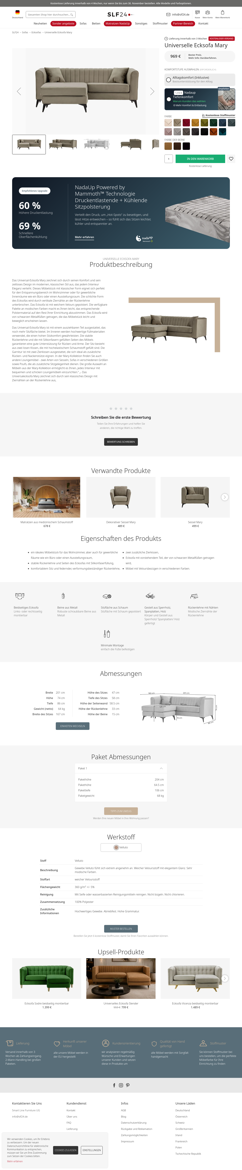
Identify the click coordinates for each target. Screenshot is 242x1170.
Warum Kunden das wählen (189, 101)
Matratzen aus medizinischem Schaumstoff (47, 522)
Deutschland (182, 1110)
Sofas (83, 23)
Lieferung (72, 1129)
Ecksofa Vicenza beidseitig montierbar (195, 1003)
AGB (123, 1110)
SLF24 (15, 32)
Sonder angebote (63, 23)
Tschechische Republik (188, 1153)
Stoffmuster (160, 23)
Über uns (72, 1116)
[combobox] (50, 14)
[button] (19, 91)
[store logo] (121, 14)
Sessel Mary (195, 522)
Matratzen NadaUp (118, 23)
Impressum (127, 1141)
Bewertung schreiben (121, 441)
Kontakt (203, 23)
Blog (123, 1116)
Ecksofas (36, 32)
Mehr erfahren (15, 1161)
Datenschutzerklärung (133, 1122)
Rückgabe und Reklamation (136, 1129)
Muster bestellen (121, 928)
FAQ (69, 1122)
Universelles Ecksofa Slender (121, 1003)
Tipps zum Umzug (121, 811)
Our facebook (114, 1085)
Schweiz (180, 1122)
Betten (96, 23)
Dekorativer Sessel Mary (121, 522)
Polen (178, 1147)
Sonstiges (141, 23)
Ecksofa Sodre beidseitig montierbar (47, 1003)
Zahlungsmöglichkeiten (134, 1135)
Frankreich (181, 1141)
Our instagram (121, 1085)
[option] (168, 122)
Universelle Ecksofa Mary (58, 32)
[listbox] (199, 127)
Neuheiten (40, 23)
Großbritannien (184, 1129)
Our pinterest (128, 1085)
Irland (178, 1135)
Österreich (181, 1116)
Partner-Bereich (183, 23)
